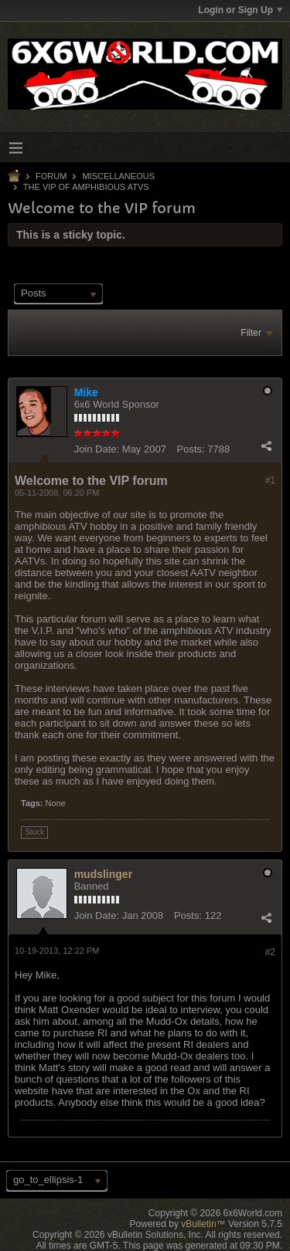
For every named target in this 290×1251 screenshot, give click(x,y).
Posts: (191, 449)
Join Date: (97, 449)
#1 (270, 480)
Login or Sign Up (240, 10)
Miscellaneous (118, 176)
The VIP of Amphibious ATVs (86, 187)
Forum (51, 176)
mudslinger (103, 874)
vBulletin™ (203, 1224)
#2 (270, 952)
